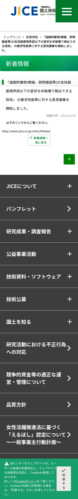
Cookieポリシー (26, 481)
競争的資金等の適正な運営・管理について (33, 378)
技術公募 (16, 299)
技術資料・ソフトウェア (33, 276)
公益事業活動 (21, 253)
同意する (63, 478)
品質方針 (16, 404)
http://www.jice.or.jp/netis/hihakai (26, 131)
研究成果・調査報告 (28, 231)
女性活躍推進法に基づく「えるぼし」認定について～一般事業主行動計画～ (36, 434)
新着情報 (32, 37)
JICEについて (21, 186)
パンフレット (21, 208)
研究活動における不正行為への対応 (36, 348)
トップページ (12, 37)
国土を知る (18, 321)
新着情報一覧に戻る (41, 140)
